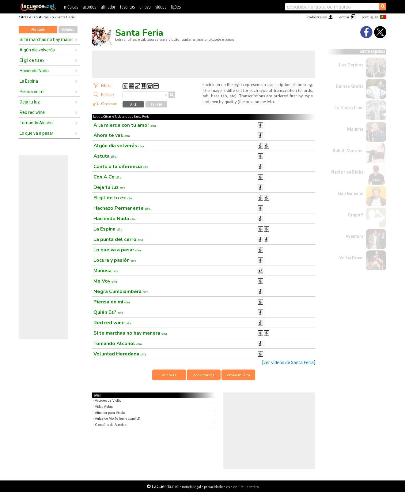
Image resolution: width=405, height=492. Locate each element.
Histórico (68, 30)
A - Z (133, 104)
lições (176, 7)
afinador (108, 7)
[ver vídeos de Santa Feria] (288, 362)
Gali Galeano (351, 193)
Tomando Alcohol (37, 122)
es (228, 487)
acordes (89, 7)
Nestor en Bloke (347, 172)
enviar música (238, 375)
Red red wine (32, 112)
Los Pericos (351, 64)
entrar (344, 17)
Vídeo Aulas (104, 407)
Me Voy (105, 281)
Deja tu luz (30, 102)
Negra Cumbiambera (120, 291)
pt (242, 487)
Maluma (355, 129)
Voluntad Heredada (119, 354)
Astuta (104, 156)
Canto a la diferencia (121, 166)
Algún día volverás (37, 49)
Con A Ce (107, 177)
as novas (169, 375)
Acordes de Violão (108, 401)
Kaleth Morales (348, 150)
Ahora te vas (111, 135)
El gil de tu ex (32, 60)
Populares (38, 30)
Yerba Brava (351, 257)
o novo (145, 7)
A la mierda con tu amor (124, 125)
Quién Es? (108, 312)
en (235, 487)
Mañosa (105, 270)
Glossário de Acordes (111, 425)
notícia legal (191, 487)
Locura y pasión (114, 260)
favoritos (127, 7)
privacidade (213, 487)
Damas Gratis (350, 86)
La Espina (29, 81)
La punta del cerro (118, 239)
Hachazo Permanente (121, 208)
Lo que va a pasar (36, 133)
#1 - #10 (156, 104)
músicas (71, 7)
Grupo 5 (356, 214)
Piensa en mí (32, 91)
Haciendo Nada (34, 70)
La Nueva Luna (349, 107)
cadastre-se (317, 17)
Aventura (355, 236)
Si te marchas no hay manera (47, 39)
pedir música (203, 375)
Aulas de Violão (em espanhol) (117, 419)
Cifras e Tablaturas (34, 17)
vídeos (160, 7)
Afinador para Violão (110, 413)
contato (253, 487)
